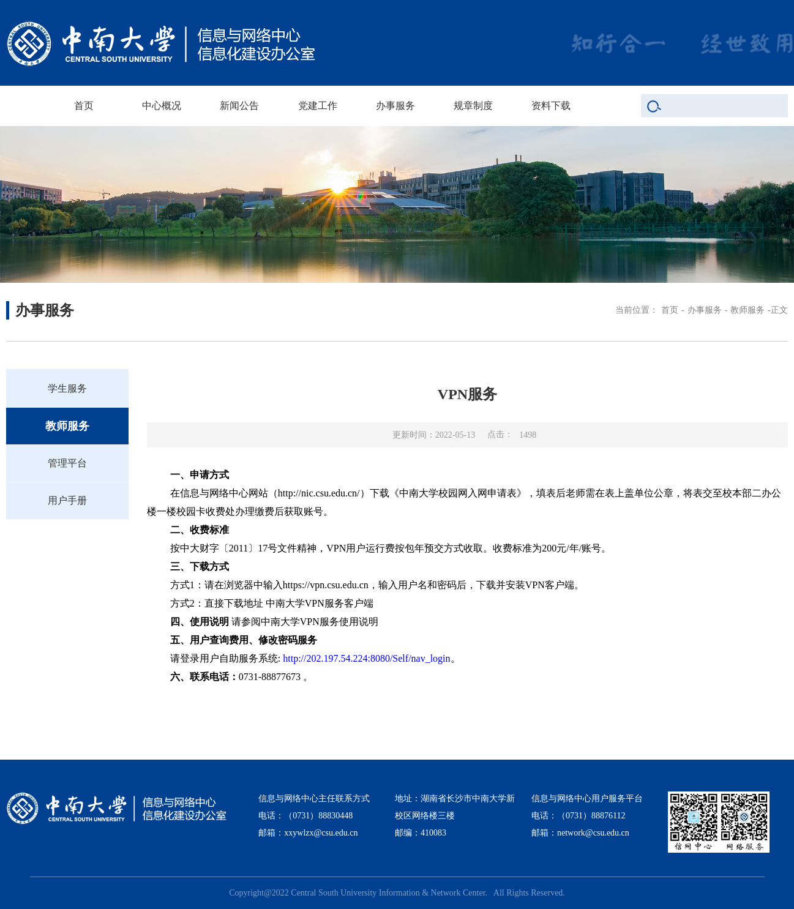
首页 (84, 105)
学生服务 (67, 388)
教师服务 (747, 310)
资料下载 (551, 105)
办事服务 (395, 105)
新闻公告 (239, 105)
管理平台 (67, 463)
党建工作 (317, 105)
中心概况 (161, 105)
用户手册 (67, 500)
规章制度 (473, 105)
